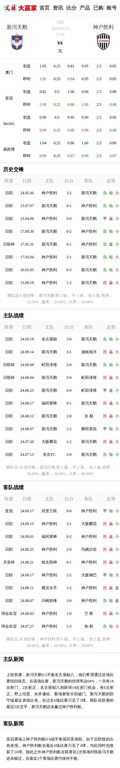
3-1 (69, 352)
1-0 (69, 613)
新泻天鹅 (17, 27)
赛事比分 (71, 8)
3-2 (69, 193)
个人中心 (112, 8)
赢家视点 (58, 8)
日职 (60, 22)
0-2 (69, 231)
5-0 (69, 377)
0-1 (69, 206)
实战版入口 (85, 8)
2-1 (69, 257)
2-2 (69, 429)
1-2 (69, 282)
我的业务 (98, 8)
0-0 (69, 218)
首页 (44, 8)
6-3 (69, 270)
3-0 (69, 339)
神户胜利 (103, 27)
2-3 (69, 626)
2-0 (69, 365)
